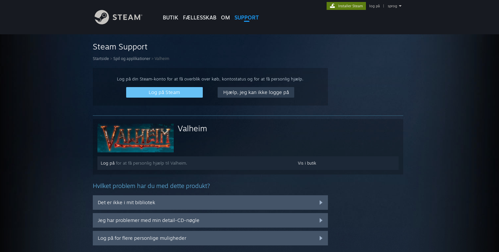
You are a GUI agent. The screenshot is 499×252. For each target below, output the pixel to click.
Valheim (192, 128)
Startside (101, 58)
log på (374, 6)
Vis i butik (307, 163)
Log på (108, 163)
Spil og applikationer (131, 58)
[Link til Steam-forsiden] (123, 22)
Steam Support (120, 46)
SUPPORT (246, 17)
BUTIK (170, 17)
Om (225, 17)
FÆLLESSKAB (199, 17)
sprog (392, 6)
